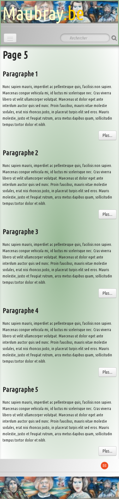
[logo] (43, 11)
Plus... (107, 135)
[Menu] (10, 38)
